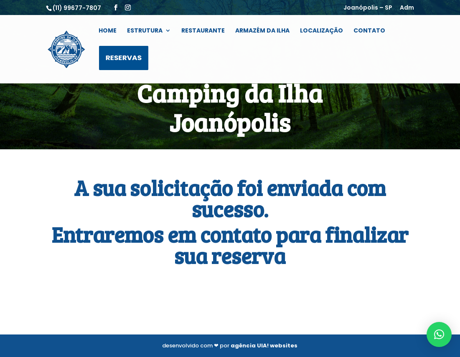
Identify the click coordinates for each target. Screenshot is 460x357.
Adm (407, 8)
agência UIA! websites (264, 345)
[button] (439, 334)
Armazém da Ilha (262, 31)
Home (108, 31)
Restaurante (203, 31)
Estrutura (145, 31)
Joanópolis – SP (367, 8)
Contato (369, 31)
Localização (321, 31)
